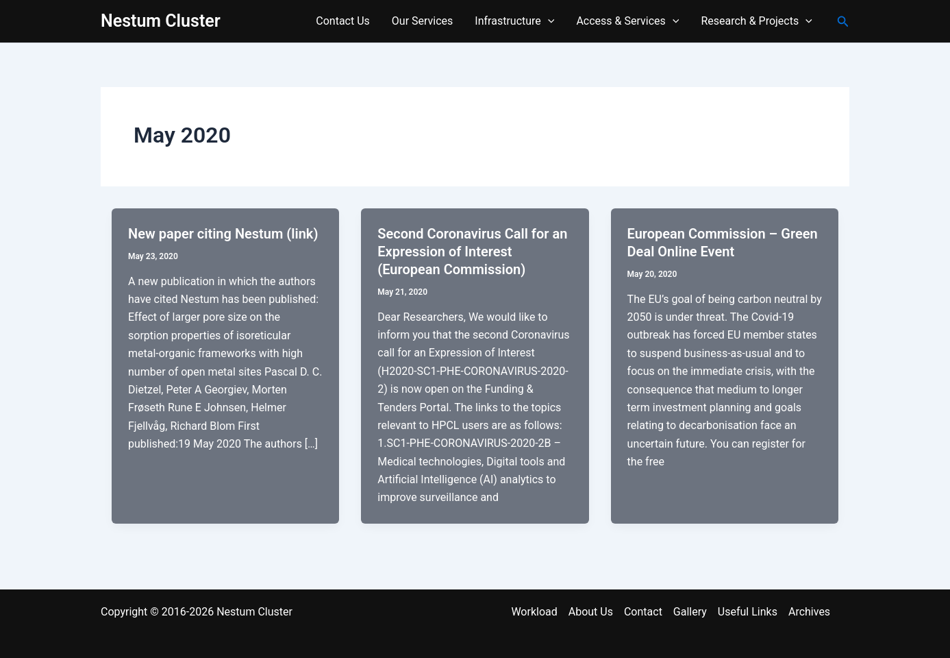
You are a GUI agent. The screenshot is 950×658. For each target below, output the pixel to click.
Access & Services (627, 21)
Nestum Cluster (161, 21)
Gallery (690, 611)
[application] (548, 21)
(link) (302, 234)
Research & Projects (756, 21)
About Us (590, 611)
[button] (843, 21)
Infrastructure (514, 21)
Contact (643, 611)
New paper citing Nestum (207, 234)
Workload (534, 611)
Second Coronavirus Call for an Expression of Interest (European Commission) (472, 252)
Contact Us (343, 20)
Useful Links (747, 611)
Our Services (422, 20)
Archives (809, 611)
